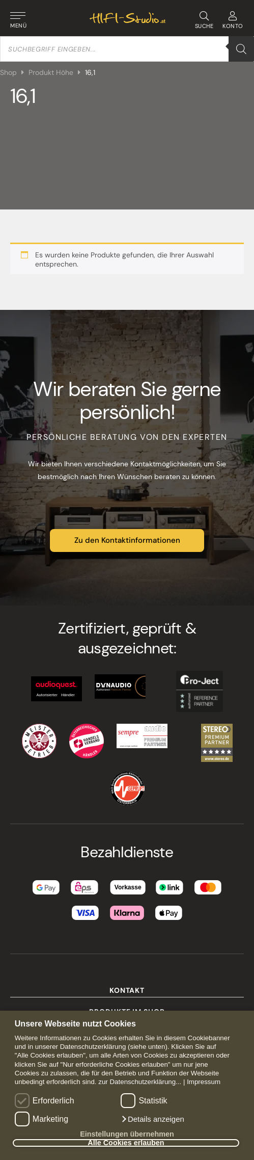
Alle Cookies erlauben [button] (126, 1143)
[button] (152, 1119)
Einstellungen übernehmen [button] (127, 1134)
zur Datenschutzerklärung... (139, 1082)
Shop (8, 72)
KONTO (232, 20)
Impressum (203, 1082)
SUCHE (204, 20)
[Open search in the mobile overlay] (127, 49)
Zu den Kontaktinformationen (127, 540)
